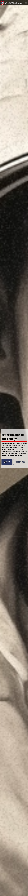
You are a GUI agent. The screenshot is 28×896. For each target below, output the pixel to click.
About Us (7, 462)
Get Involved (20, 462)
